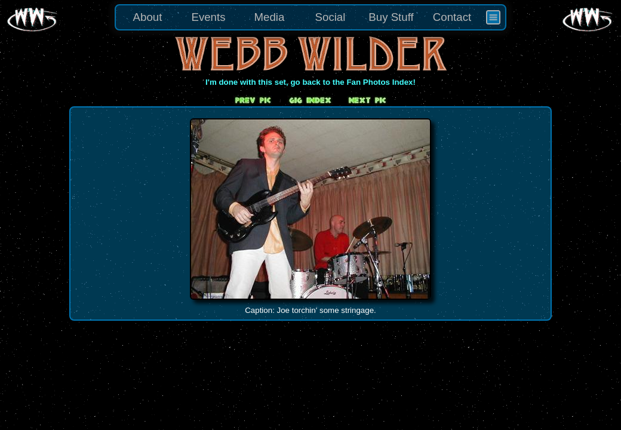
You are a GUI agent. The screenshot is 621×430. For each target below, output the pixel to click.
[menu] (310, 17)
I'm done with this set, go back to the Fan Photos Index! (310, 82)
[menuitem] (493, 17)
